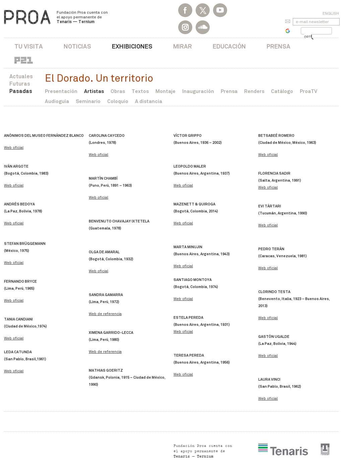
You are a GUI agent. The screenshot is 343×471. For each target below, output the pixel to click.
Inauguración (198, 91)
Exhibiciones (132, 46)
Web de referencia (105, 314)
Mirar (182, 46)
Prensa (278, 46)
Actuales (21, 76)
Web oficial (13, 148)
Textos (140, 91)
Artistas (94, 91)
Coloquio (117, 101)
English (331, 13)
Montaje (165, 91)
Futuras (19, 83)
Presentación (61, 91)
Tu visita (28, 46)
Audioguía (57, 101)
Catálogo (282, 91)
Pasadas (20, 91)
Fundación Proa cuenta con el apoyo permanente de (82, 17)
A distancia (148, 101)
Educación (229, 46)
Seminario (88, 101)
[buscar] (307, 37)
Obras (118, 91)
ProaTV (308, 91)
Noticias (77, 46)
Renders (254, 91)
